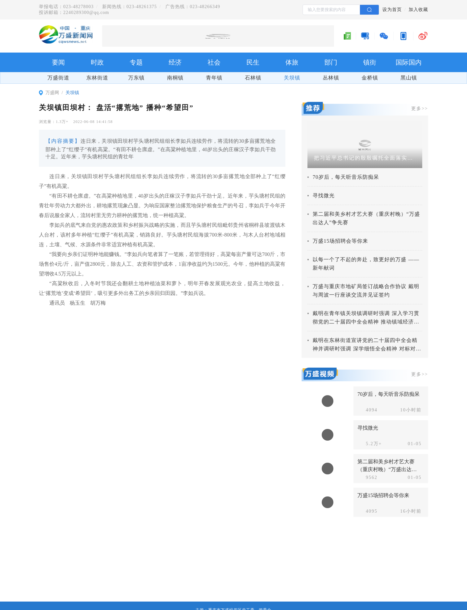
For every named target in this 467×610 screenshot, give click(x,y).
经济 (175, 62)
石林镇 (253, 77)
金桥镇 (370, 77)
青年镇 (214, 77)
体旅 (291, 62)
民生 (252, 62)
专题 (136, 62)
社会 (214, 62)
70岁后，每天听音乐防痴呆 (346, 177)
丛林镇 (331, 77)
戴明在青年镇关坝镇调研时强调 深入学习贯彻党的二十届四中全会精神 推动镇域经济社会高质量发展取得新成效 (366, 322)
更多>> (419, 108)
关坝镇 (292, 77)
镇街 (369, 62)
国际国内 (409, 62)
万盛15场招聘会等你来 (340, 241)
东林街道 (97, 77)
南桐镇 (175, 77)
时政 (97, 62)
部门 (330, 62)
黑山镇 (409, 77)
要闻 (58, 62)
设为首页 (392, 9)
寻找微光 (324, 195)
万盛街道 (58, 77)
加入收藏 (418, 9)
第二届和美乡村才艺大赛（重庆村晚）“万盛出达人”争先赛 (385, 469)
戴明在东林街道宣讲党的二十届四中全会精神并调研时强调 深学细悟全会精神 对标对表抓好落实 (367, 348)
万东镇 (136, 77)
